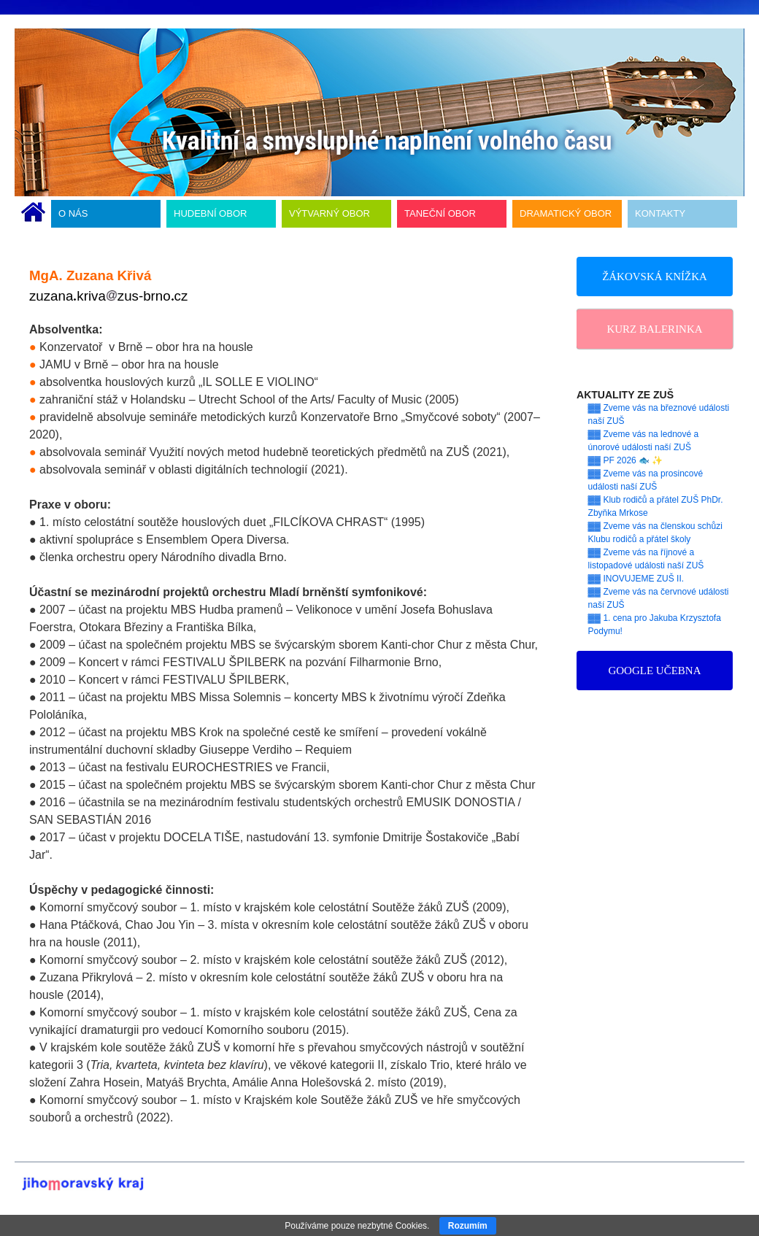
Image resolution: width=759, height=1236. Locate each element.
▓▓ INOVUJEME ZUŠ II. (636, 578)
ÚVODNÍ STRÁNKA (33, 214)
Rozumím (468, 1226)
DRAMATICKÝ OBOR (566, 213)
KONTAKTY (660, 213)
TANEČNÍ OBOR (440, 213)
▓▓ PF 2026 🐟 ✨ (625, 460)
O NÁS (73, 213)
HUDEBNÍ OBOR (210, 213)
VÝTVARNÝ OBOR (329, 213)
